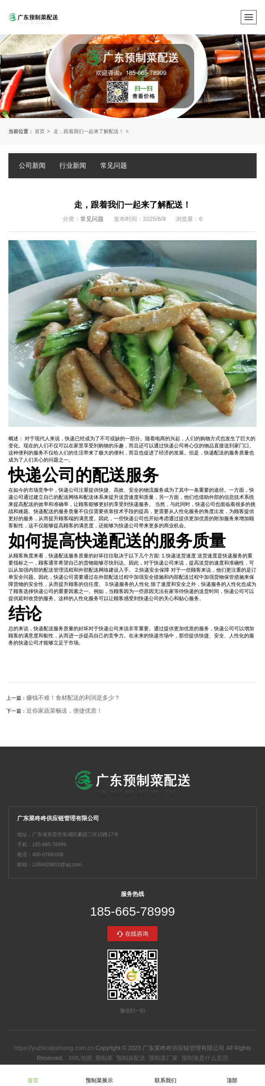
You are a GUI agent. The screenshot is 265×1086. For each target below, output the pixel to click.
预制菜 (104, 1058)
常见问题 (113, 165)
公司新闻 (32, 165)
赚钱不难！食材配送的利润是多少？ (73, 697)
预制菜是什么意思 (204, 1058)
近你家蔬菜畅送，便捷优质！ (64, 710)
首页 (40, 131)
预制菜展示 (99, 1074)
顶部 (232, 1074)
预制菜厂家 (163, 1058)
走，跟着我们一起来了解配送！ (89, 131)
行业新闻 (72, 165)
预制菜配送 (130, 1058)
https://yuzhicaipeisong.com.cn (54, 1048)
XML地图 (80, 1058)
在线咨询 (136, 933)
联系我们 (165, 1074)
